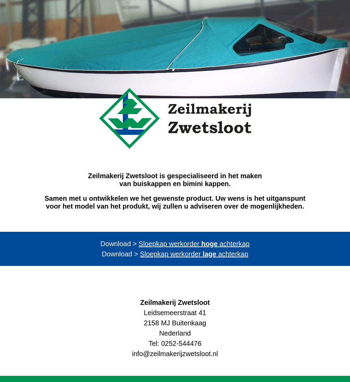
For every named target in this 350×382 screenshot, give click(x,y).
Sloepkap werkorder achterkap (194, 243)
